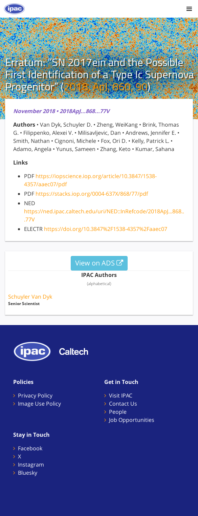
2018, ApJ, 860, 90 (106, 86)
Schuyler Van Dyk (30, 296)
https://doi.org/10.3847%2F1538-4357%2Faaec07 (105, 229)
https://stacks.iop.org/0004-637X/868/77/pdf (92, 193)
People (118, 411)
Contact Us (123, 403)
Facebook (30, 448)
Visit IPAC (120, 395)
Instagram (31, 464)
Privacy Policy (35, 395)
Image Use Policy (39, 403)
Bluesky (27, 472)
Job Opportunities (131, 420)
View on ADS (99, 262)
